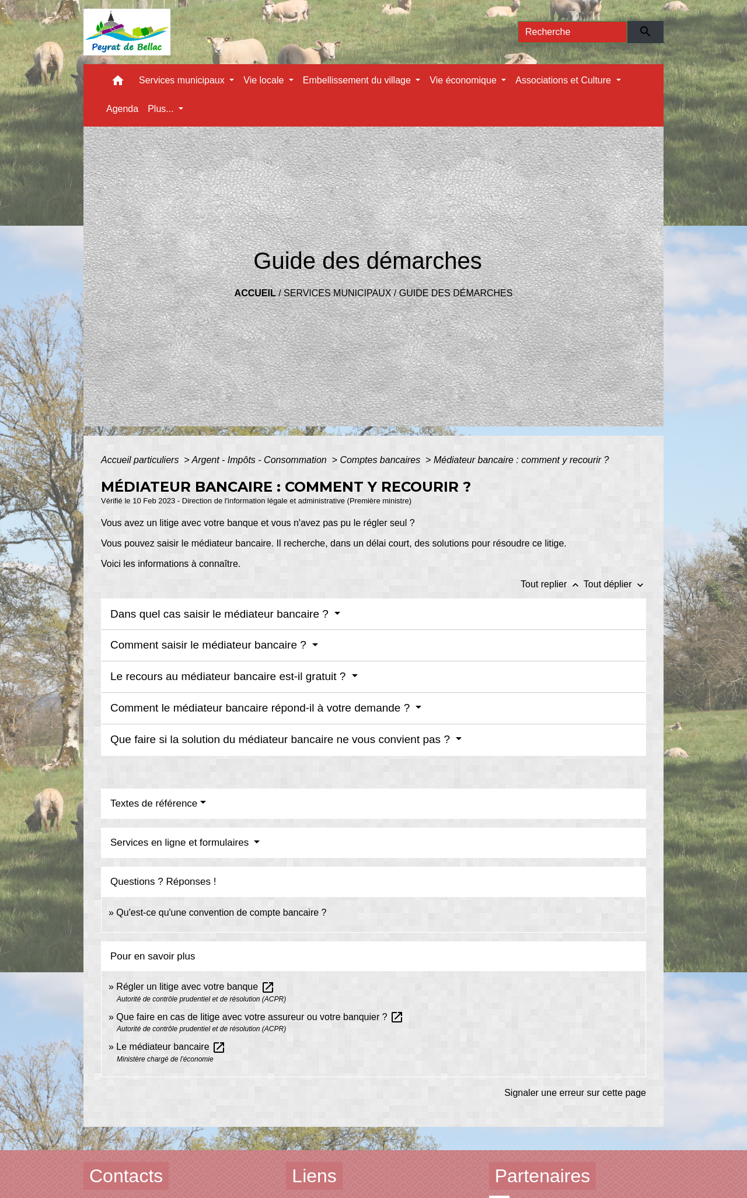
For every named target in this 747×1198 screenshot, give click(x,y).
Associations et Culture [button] (564, 80)
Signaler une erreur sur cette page (575, 1093)
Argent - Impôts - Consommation (260, 460)
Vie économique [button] (464, 80)
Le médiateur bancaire (171, 1047)
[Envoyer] (645, 32)
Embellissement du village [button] (358, 80)
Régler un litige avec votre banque (195, 987)
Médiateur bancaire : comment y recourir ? (521, 460)
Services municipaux (337, 293)
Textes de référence (153, 803)
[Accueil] (126, 32)
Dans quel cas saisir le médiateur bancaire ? (220, 614)
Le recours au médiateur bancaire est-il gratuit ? (229, 676)
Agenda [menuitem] (122, 109)
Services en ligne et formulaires (181, 842)
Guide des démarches (456, 293)
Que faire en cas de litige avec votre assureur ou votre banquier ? (260, 1017)
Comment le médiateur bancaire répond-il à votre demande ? (261, 708)
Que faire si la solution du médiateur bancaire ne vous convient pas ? (281, 739)
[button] (118, 83)
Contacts (126, 1175)
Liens (314, 1175)
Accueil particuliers (141, 460)
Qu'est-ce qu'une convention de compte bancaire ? (221, 912)
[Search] (572, 32)
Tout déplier (615, 584)
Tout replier (552, 584)
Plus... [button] (162, 109)
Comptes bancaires (381, 460)
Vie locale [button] (265, 80)
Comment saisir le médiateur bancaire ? (209, 645)
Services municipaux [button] (183, 80)
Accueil (255, 293)
